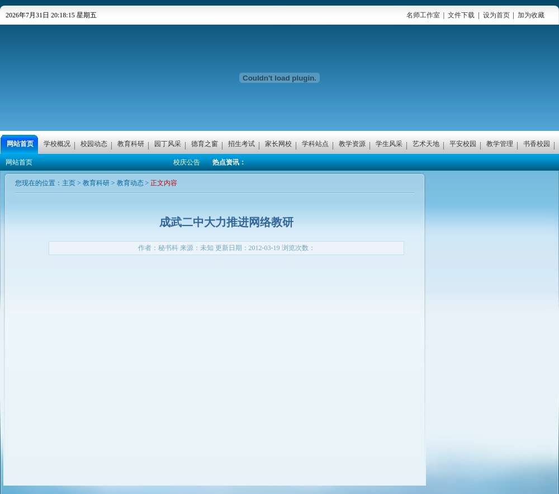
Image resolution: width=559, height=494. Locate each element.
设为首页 (496, 15)
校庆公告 (186, 162)
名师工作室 (423, 15)
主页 (68, 183)
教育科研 (96, 183)
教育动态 (130, 183)
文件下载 (461, 15)
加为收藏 (531, 15)
